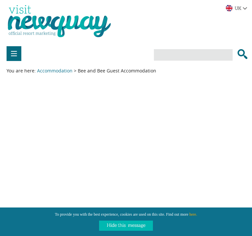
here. (193, 214)
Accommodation (55, 71)
